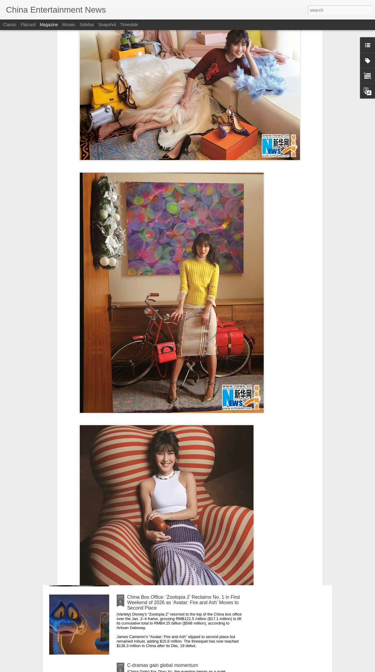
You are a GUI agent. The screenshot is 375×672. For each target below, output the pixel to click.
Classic (9, 24)
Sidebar (87, 24)
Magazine (49, 24)
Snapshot (107, 24)
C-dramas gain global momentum (162, 665)
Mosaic (68, 24)
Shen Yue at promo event (154, 528)
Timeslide (129, 24)
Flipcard (28, 24)
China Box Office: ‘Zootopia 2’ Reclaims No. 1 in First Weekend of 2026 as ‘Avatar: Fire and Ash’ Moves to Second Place (183, 602)
